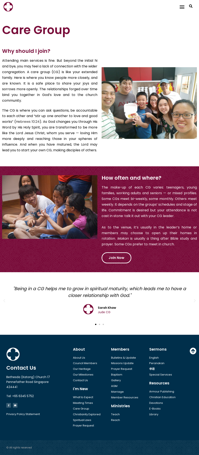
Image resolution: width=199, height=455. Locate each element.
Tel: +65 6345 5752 (20, 396)
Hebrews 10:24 (28, 121)
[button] (182, 7)
